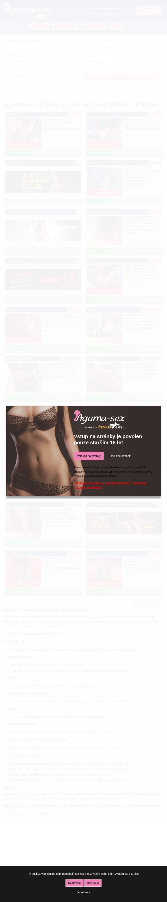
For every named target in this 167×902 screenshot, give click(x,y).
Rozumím (93, 882)
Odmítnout (83, 892)
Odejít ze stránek (120, 456)
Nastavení (74, 882)
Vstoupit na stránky (89, 456)
